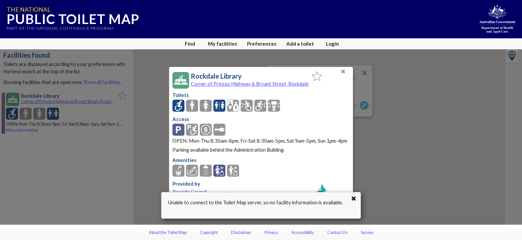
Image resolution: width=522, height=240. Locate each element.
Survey (367, 232)
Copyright (209, 232)
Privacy (271, 232)
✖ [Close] (343, 71)
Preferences (261, 44)
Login (332, 44)
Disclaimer (241, 232)
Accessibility (302, 232)
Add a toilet (300, 44)
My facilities (222, 44)
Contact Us (337, 232)
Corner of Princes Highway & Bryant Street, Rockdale (250, 84)
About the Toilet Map (167, 232)
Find (190, 44)
